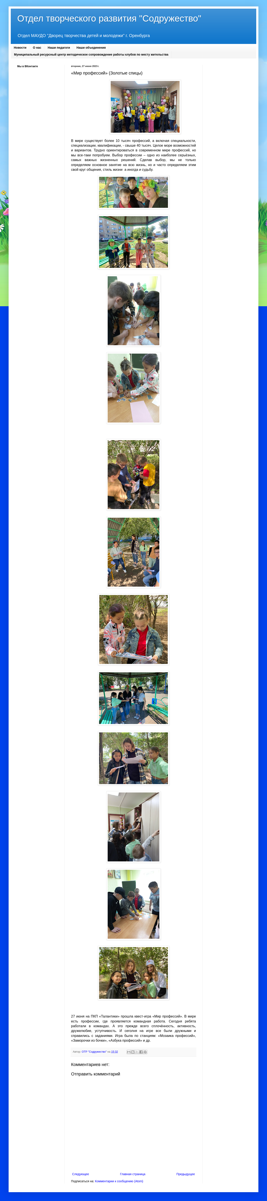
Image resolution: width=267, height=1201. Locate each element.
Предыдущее (185, 1174)
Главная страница (133, 1174)
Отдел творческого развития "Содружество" (109, 18)
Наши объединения (91, 47)
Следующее (80, 1174)
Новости (20, 47)
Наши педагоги (59, 47)
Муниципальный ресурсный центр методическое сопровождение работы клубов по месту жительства (91, 54)
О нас (37, 47)
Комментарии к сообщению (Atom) (119, 1181)
